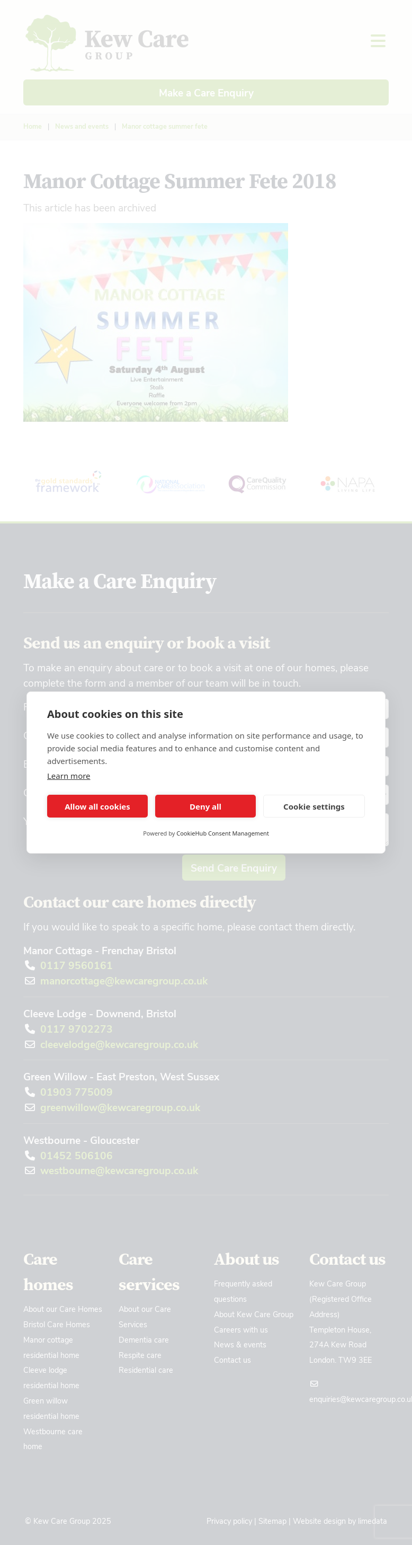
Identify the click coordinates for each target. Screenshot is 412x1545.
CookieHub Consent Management (222, 833)
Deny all (205, 806)
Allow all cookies (97, 806)
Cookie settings (314, 806)
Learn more (69, 775)
